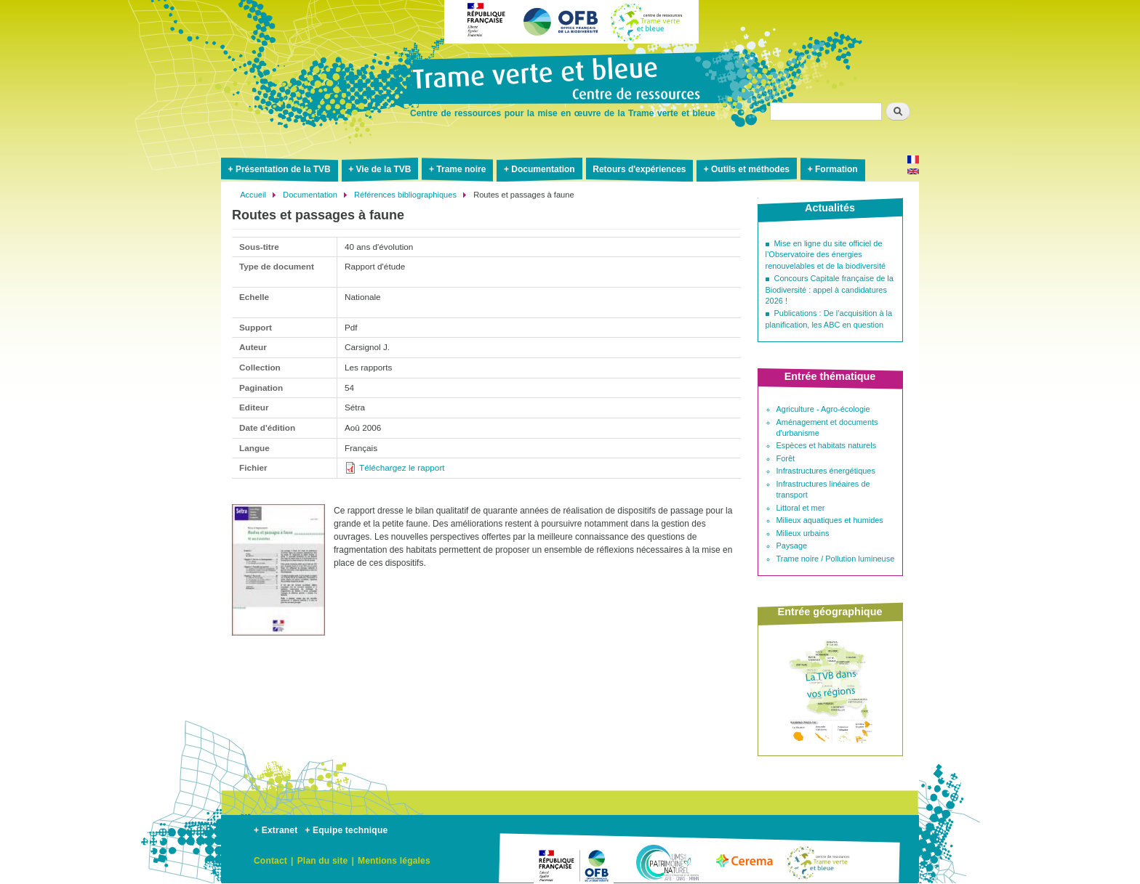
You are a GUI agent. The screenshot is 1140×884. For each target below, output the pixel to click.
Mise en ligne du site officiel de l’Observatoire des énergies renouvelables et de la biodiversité (826, 254)
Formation (836, 169)
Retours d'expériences (639, 169)
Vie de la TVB (384, 169)
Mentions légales (394, 861)
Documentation (542, 169)
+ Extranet (275, 830)
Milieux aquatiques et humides (829, 520)
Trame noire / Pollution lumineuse (835, 558)
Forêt (785, 458)
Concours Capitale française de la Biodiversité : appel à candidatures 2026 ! (830, 289)
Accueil (253, 194)
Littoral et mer (800, 507)
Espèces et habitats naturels (826, 445)
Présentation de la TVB (283, 169)
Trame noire (461, 169)
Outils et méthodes (750, 169)
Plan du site (322, 861)
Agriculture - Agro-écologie (823, 409)
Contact (270, 861)
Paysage (792, 545)
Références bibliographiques (405, 194)
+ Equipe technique (346, 830)
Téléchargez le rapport (402, 467)
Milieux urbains (803, 533)
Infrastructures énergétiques (825, 470)
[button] (278, 641)
